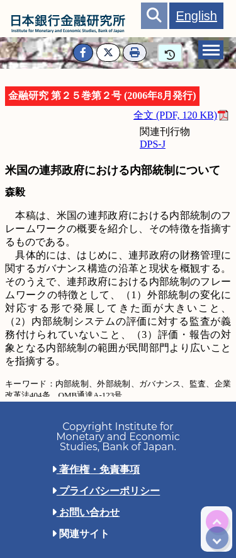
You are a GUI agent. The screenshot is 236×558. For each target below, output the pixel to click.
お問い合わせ (86, 512)
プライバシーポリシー (106, 490)
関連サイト (81, 533)
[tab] (210, 49)
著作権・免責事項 (96, 469)
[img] (217, 521)
